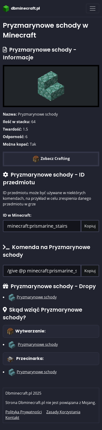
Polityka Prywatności (23, 412)
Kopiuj (90, 226)
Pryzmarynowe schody (37, 297)
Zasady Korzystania (63, 412)
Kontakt (12, 417)
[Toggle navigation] (92, 8)
